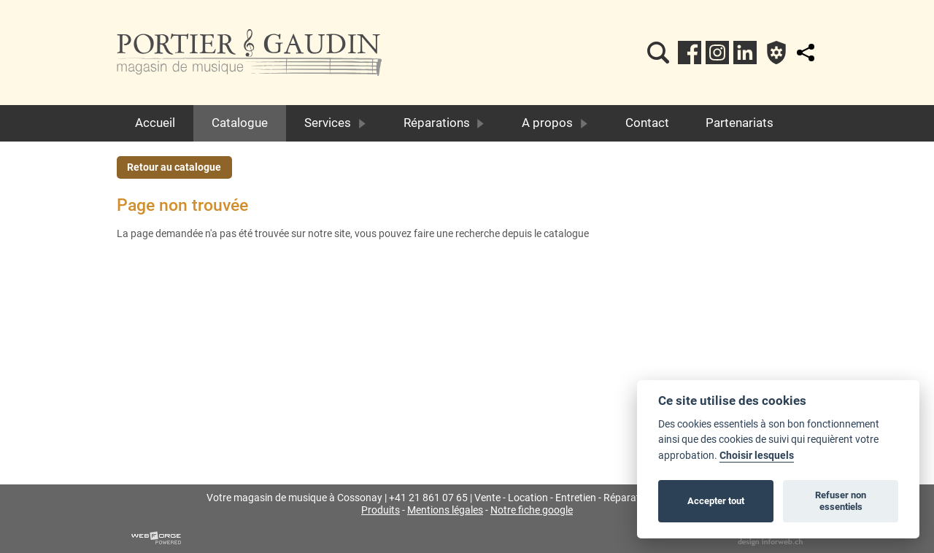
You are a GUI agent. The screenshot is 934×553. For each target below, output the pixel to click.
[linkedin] (745, 52)
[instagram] (717, 52)
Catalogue (240, 122)
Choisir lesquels (756, 455)
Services (335, 122)
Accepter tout (715, 500)
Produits (380, 510)
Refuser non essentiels (840, 501)
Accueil (155, 122)
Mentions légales (445, 510)
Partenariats (739, 122)
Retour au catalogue (174, 167)
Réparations (445, 122)
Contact (647, 122)
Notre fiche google (531, 510)
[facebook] (689, 52)
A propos (555, 122)
